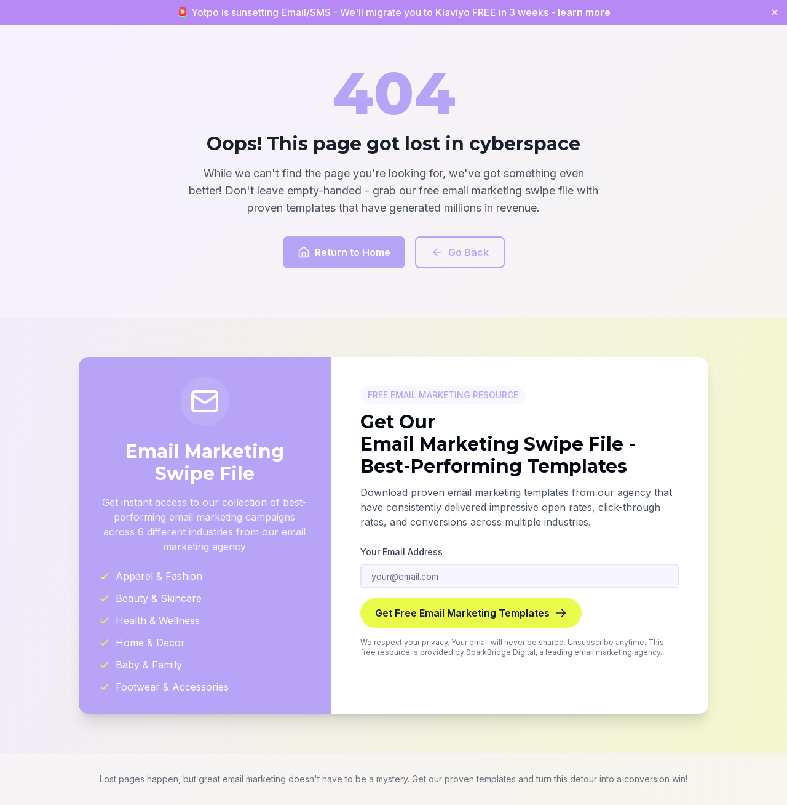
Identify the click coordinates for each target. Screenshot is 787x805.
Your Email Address (401, 552)
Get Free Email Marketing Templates (471, 613)
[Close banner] (774, 12)
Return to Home (344, 252)
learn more (584, 12)
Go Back (460, 252)
